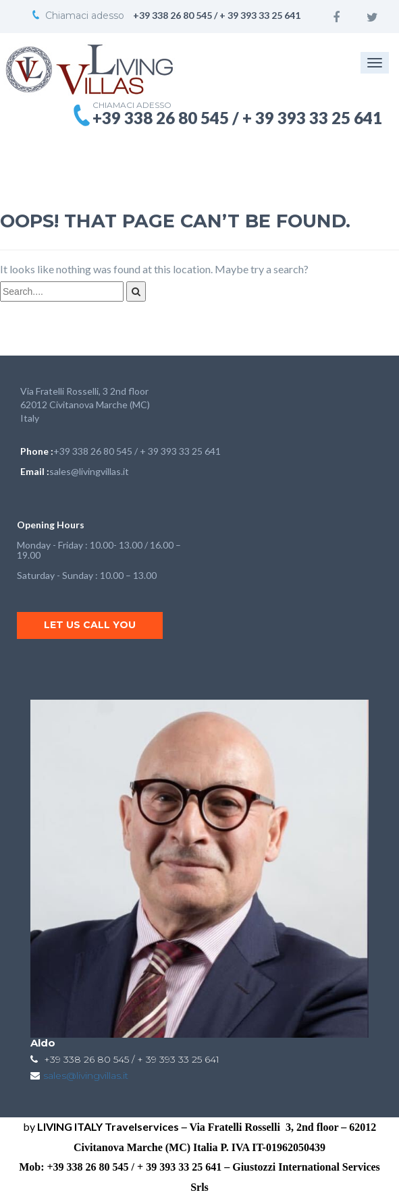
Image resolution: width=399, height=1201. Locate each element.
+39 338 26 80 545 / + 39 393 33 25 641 (137, 451)
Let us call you (90, 625)
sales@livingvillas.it (89, 471)
